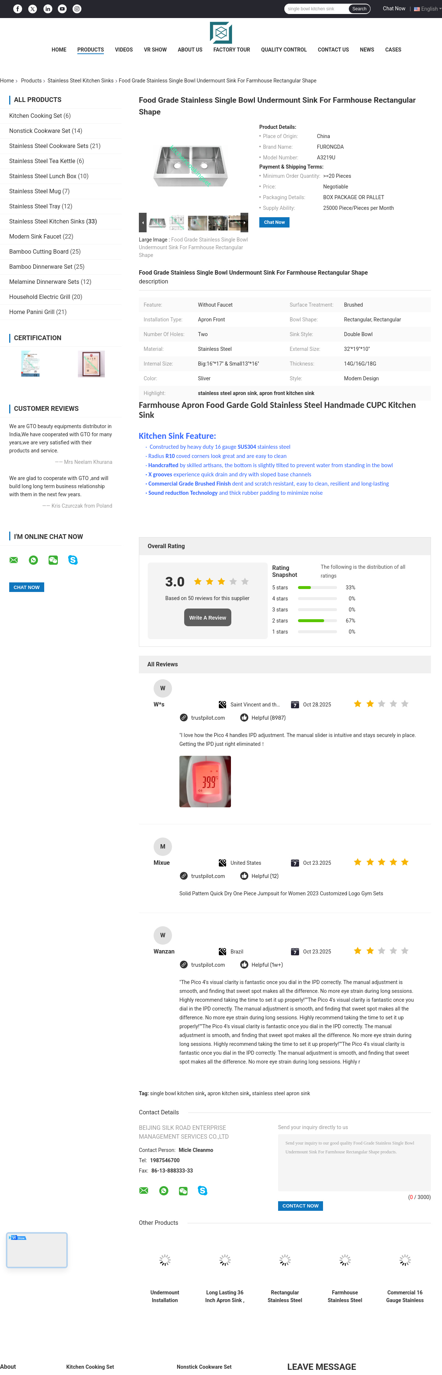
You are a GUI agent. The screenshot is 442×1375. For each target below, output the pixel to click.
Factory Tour (232, 50)
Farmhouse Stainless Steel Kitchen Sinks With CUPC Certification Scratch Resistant (344, 1297)
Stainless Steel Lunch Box (43, 176)
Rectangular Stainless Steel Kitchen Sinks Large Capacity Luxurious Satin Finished (285, 1297)
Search (359, 8)
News (367, 50)
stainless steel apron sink (281, 1093)
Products (90, 50)
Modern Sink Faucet (35, 236)
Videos (124, 50)
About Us (190, 50)
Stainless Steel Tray (34, 206)
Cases (393, 50)
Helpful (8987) (269, 718)
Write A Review (207, 618)
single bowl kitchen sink (177, 1093)
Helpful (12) (265, 876)
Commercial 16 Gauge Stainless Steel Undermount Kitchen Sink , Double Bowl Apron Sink (405, 1297)
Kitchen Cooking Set (35, 115)
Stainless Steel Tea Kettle (42, 161)
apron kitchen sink (228, 1093)
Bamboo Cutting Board (39, 251)
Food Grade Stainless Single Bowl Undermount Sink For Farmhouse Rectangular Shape (193, 247)
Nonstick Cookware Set (39, 130)
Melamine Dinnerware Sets (44, 281)
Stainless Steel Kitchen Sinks (80, 81)
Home (59, 50)
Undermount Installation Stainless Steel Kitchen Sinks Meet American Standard (165, 1297)
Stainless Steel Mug (35, 191)
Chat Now (394, 8)
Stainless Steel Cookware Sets (48, 145)
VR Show (155, 50)
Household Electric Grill (39, 296)
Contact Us (333, 50)
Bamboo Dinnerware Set (41, 266)
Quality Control (284, 50)
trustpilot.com (208, 718)
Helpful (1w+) (267, 965)
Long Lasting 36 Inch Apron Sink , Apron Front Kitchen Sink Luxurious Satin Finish (224, 1297)
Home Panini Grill (32, 312)
